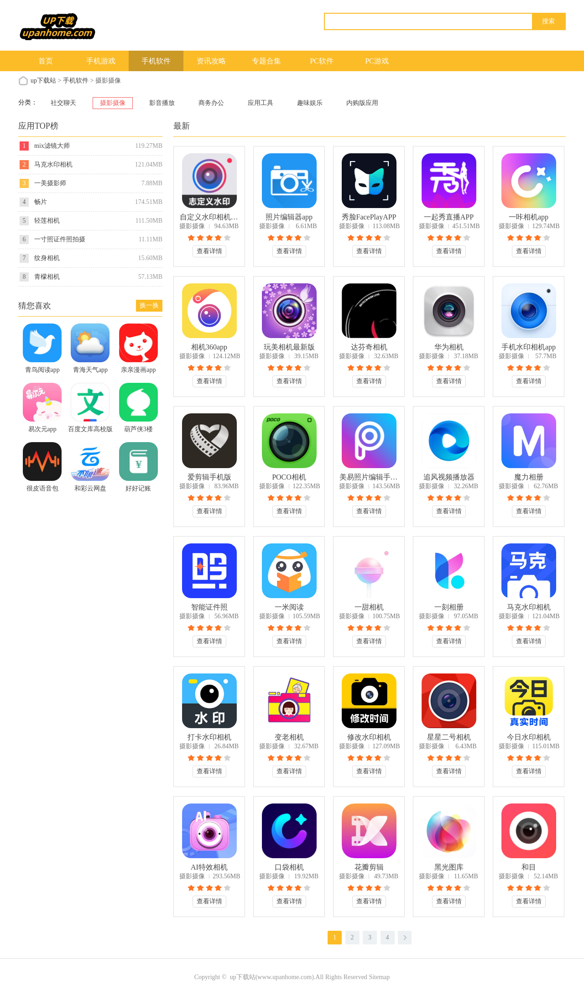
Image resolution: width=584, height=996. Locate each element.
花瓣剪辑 (369, 867)
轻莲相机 (47, 220)
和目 (528, 867)
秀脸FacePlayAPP (369, 217)
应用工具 (260, 102)
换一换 (149, 305)
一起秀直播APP (449, 217)
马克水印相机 (529, 607)
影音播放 (162, 102)
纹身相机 (47, 258)
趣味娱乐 (310, 102)
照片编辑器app (289, 217)
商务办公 (211, 102)
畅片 (40, 201)
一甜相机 (369, 607)
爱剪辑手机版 (209, 477)
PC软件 (322, 61)
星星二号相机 (449, 737)
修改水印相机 (369, 737)
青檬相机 (47, 276)
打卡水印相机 (209, 737)
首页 (45, 61)
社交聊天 (63, 102)
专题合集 (266, 61)
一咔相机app (528, 217)
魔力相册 (528, 477)
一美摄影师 (50, 183)
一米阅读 (289, 607)
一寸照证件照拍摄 (59, 239)
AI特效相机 (209, 867)
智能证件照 (209, 607)
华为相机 (449, 347)
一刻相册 (449, 607)
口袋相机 (289, 867)
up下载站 (43, 80)
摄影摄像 (112, 102)
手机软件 (156, 61)
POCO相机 (289, 477)
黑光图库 (449, 867)
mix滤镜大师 (52, 145)
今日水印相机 (529, 737)
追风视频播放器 (448, 477)
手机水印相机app (528, 347)
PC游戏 (377, 61)
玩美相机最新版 (289, 347)
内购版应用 (362, 102)
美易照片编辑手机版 (369, 477)
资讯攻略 (211, 61)
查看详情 (209, 251)
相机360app (209, 347)
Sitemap (379, 977)
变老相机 (289, 737)
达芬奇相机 (369, 347)
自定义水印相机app (209, 217)
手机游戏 (100, 61)
